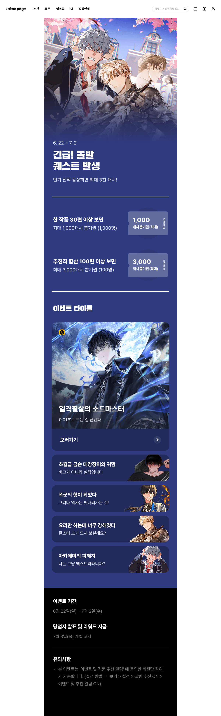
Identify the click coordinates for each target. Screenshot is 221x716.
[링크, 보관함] (195, 9)
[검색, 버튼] (184, 9)
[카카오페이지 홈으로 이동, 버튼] (16, 9)
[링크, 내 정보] (213, 9)
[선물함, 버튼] (204, 9)
